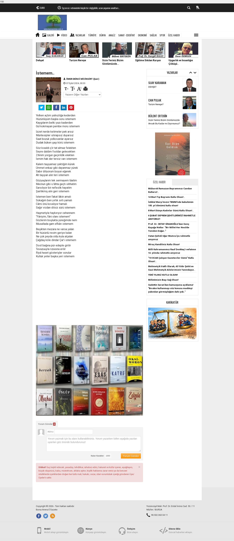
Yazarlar (80, 35)
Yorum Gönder (47, 424)
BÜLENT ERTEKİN (157, 116)
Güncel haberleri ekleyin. (181, 530)
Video (64, 35)
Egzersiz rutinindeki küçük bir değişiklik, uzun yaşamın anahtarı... (91, 8)
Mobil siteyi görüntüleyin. (56, 530)
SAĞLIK (153, 35)
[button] (172, 323)
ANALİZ (112, 35)
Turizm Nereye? (156, 104)
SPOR (162, 35)
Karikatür (172, 302)
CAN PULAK (154, 100)
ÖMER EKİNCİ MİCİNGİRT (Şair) (82, 79)
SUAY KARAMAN (157, 82)
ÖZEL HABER (174, 35)
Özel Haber (159, 182)
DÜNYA (102, 35)
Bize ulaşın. (132, 530)
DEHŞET (152, 87)
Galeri (50, 35)
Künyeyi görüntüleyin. (96, 530)
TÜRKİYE (92, 35)
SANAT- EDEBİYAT (126, 35)
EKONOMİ (142, 35)
